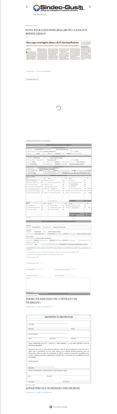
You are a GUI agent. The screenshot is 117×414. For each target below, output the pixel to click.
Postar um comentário (44, 306)
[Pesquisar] (90, 6)
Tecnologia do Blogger (58, 407)
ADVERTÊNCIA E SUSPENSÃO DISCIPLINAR (53, 388)
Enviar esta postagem (43, 71)
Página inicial (40, 15)
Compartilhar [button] (30, 71)
